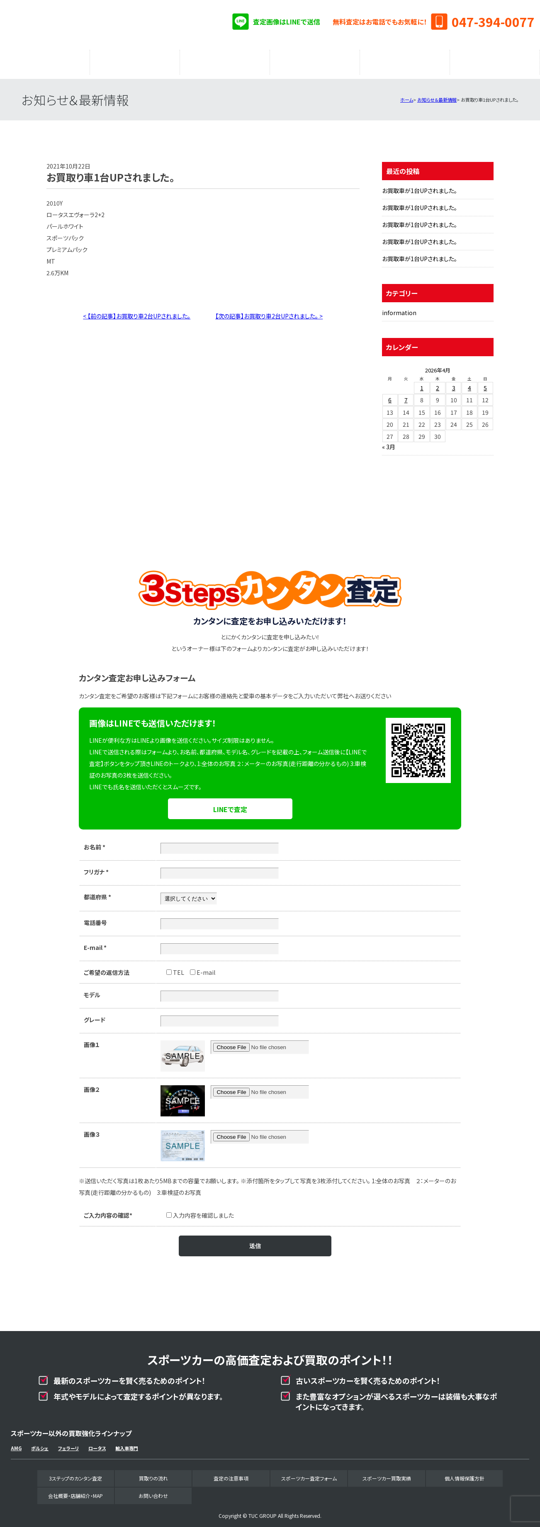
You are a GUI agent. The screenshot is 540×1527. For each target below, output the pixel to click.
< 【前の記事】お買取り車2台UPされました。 (136, 312)
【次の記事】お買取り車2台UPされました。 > (269, 312)
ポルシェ (40, 1444)
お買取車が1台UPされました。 (419, 186)
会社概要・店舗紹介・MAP (495, 60)
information (399, 308)
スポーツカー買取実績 (405, 60)
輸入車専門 (126, 1444)
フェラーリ (68, 1444)
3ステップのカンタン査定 (44, 60)
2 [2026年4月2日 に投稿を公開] (437, 383)
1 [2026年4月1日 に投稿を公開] (421, 383)
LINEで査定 (230, 805)
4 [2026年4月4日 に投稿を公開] (469, 383)
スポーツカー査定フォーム (315, 60)
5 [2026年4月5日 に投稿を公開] (485, 383)
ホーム (406, 95)
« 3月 (388, 442)
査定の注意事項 (224, 60)
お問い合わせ (153, 1491)
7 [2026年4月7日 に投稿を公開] (406, 396)
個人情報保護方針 (464, 1474)
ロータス (97, 1444)
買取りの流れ (135, 60)
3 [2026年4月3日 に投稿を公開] (453, 383)
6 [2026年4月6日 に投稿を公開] (390, 396)
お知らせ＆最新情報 (437, 95)
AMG (16, 1444)
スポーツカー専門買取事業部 (98, 25)
